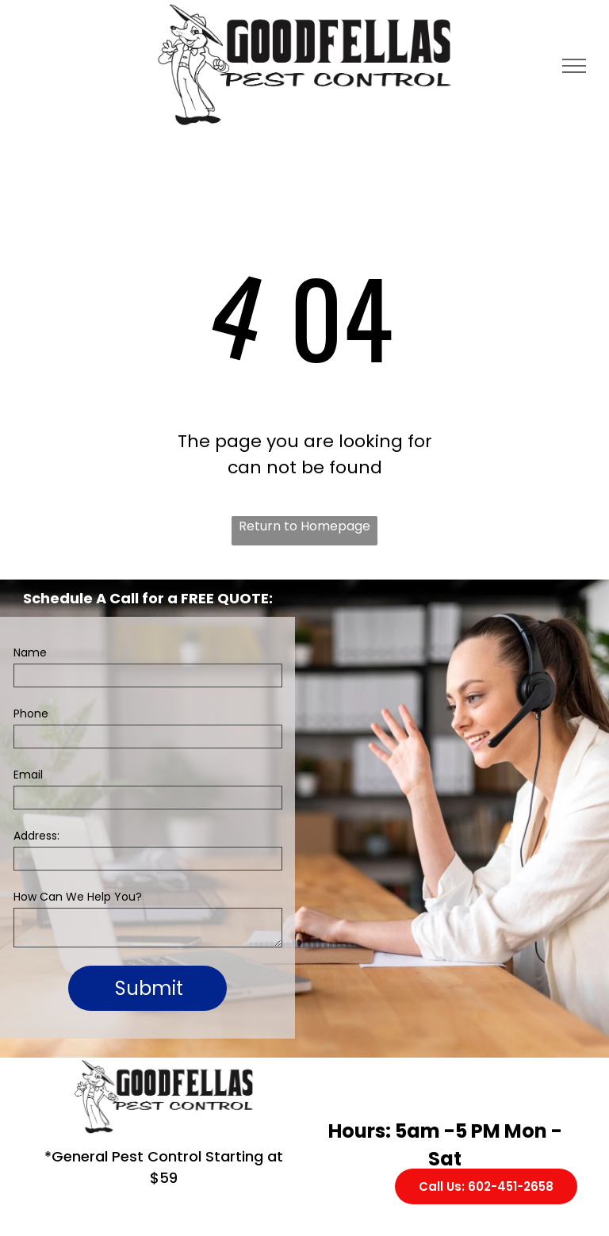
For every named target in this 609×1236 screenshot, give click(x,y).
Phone (30, 713)
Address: (36, 836)
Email (28, 775)
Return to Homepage (304, 526)
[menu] (574, 65)
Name (30, 652)
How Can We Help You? (77, 897)
